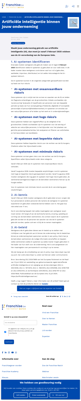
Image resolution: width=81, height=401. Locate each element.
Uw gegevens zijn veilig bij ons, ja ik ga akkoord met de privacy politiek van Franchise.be (21, 332)
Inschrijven (9, 342)
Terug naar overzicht (19, 296)
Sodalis (45, 284)
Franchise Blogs (15, 17)
